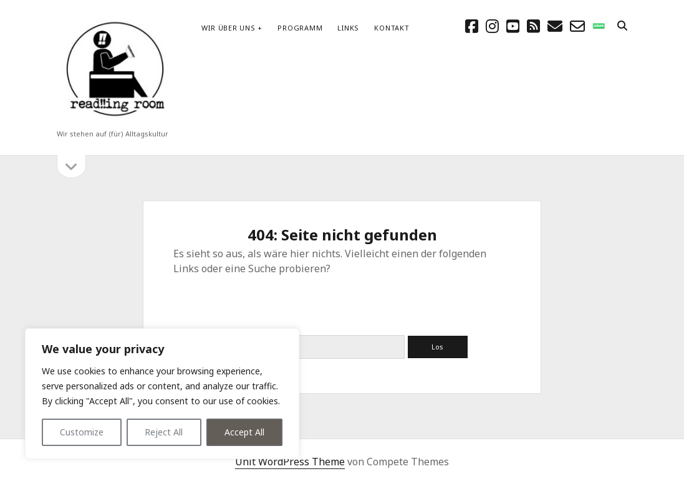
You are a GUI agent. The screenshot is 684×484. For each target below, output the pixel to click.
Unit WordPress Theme (290, 461)
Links (348, 27)
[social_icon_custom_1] (598, 26)
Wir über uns (228, 27)
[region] (162, 393)
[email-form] (577, 26)
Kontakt (391, 27)
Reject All (164, 432)
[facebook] (471, 26)
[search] (622, 26)
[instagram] (492, 26)
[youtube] (512, 26)
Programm (299, 27)
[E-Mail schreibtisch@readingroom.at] (554, 26)
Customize (82, 432)
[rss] (533, 26)
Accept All (244, 432)
